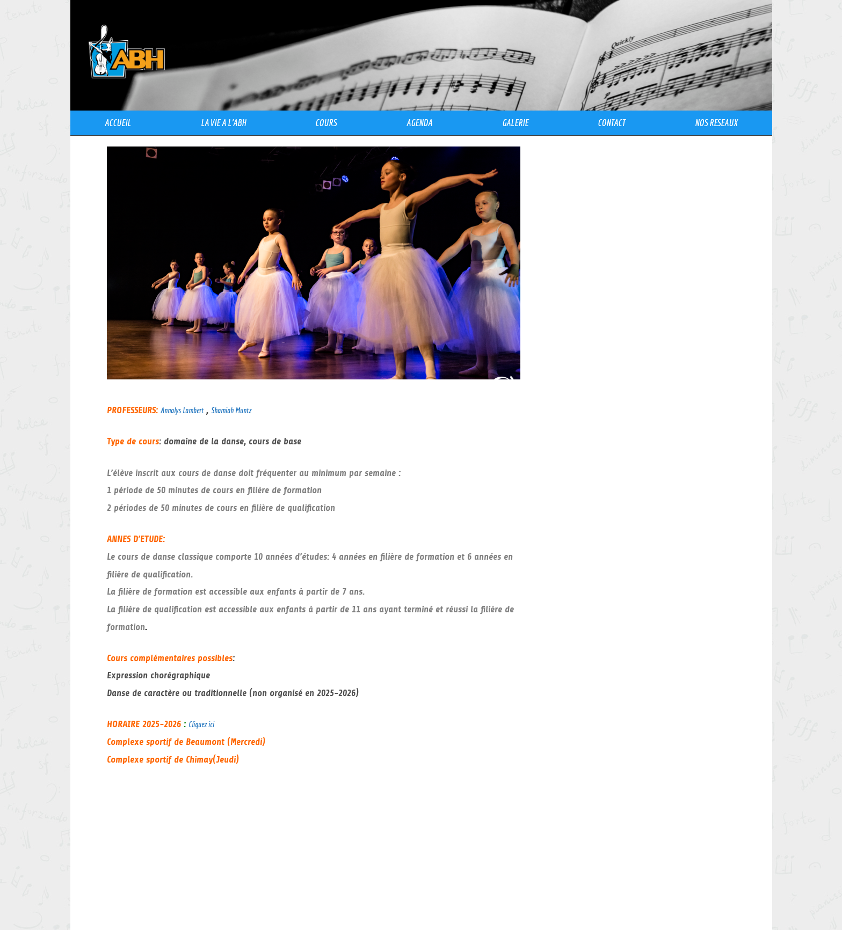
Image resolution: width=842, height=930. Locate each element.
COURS (326, 122)
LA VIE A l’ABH (223, 122)
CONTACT (611, 122)
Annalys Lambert (182, 410)
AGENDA (419, 122)
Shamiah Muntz (231, 410)
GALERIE (515, 122)
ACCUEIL (118, 122)
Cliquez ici (201, 724)
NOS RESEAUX (716, 122)
